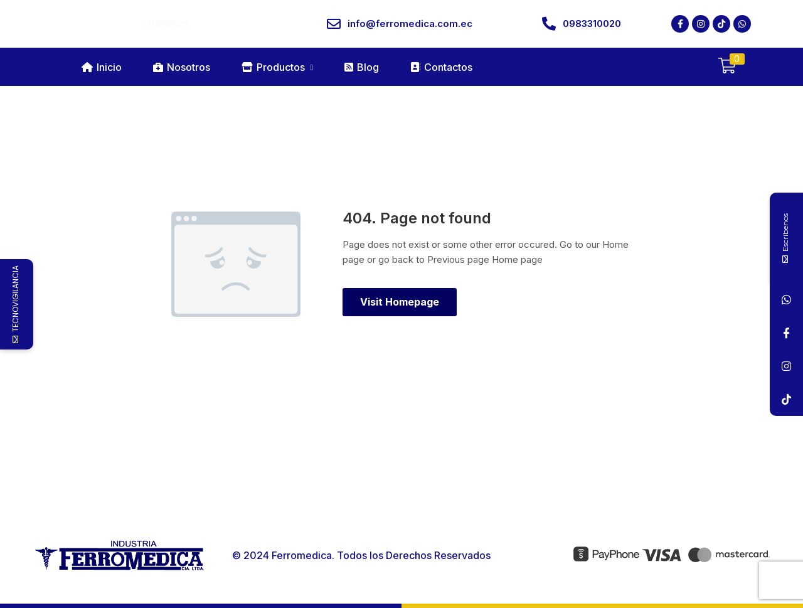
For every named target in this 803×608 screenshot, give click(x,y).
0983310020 (592, 23)
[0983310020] (549, 24)
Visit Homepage (399, 302)
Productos (278, 67)
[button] (727, 67)
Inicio (102, 67)
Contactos (441, 67)
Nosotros (181, 67)
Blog (361, 67)
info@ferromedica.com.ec (410, 23)
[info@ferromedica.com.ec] (334, 24)
